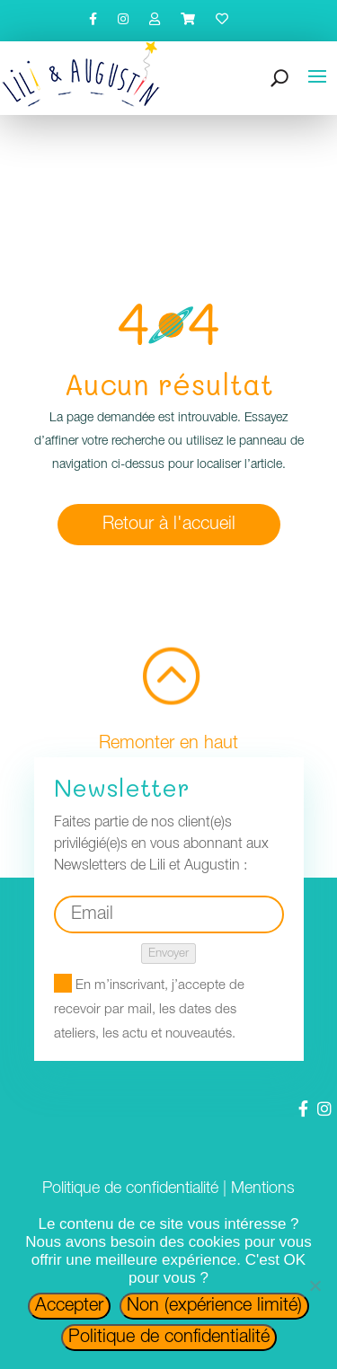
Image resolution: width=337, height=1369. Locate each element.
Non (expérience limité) (214, 1306)
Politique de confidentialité (130, 1188)
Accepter (69, 1306)
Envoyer (168, 953)
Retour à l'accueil (168, 525)
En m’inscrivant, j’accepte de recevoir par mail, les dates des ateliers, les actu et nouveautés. (149, 1009)
